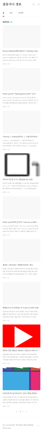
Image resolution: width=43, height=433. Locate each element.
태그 (11, 12)
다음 (26, 411)
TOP (38, 426)
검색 (33, 4)
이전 (17, 411)
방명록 (20, 12)
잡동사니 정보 (12, 4)
